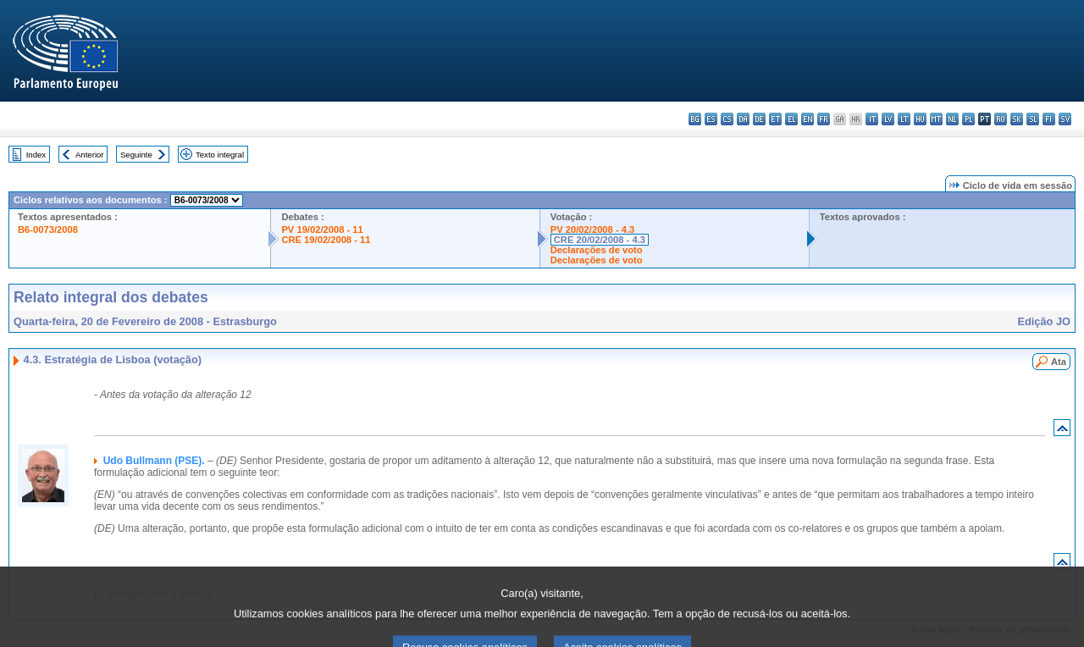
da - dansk (743, 119)
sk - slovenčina (1016, 119)
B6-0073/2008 (48, 229)
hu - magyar (920, 119)
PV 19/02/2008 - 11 (321, 229)
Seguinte (136, 154)
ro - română (1000, 119)
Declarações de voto (596, 250)
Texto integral (220, 154)
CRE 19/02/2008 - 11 (325, 240)
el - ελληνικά (791, 119)
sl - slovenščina (1032, 119)
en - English (807, 119)
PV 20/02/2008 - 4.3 (592, 229)
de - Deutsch (759, 119)
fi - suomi (1049, 119)
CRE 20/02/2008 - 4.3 (599, 240)
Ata (1058, 362)
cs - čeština (727, 119)
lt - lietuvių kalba (904, 119)
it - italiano (872, 119)
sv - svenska (1065, 119)
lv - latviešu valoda (888, 119)
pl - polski (968, 119)
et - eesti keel (775, 119)
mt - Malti (936, 119)
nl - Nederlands (952, 119)
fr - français (823, 119)
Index (36, 154)
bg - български (695, 119)
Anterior (89, 154)
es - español (711, 119)
